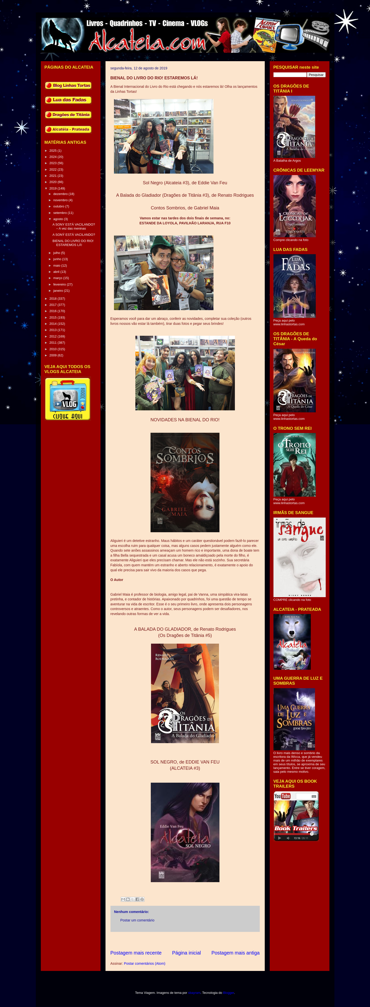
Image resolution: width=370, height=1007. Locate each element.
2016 (54, 311)
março (58, 278)
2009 (54, 355)
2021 (54, 176)
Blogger (228, 993)
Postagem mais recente (136, 953)
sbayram (194, 993)
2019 (54, 188)
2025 (54, 150)
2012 (54, 336)
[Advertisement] (201, 941)
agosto (58, 219)
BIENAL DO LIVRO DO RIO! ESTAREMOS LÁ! (73, 243)
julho (57, 253)
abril (56, 272)
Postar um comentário (137, 920)
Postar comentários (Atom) (144, 963)
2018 (54, 298)
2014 (54, 324)
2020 (54, 182)
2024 (54, 157)
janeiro (58, 290)
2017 (54, 305)
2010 (54, 349)
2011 (54, 342)
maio (57, 265)
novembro (60, 200)
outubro (59, 206)
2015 (54, 317)
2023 (54, 163)
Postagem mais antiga (235, 953)
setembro (60, 213)
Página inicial (186, 953)
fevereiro (60, 284)
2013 (54, 330)
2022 (54, 169)
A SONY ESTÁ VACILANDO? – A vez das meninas (74, 226)
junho (57, 259)
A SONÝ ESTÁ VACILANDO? (74, 235)
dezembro (60, 194)
